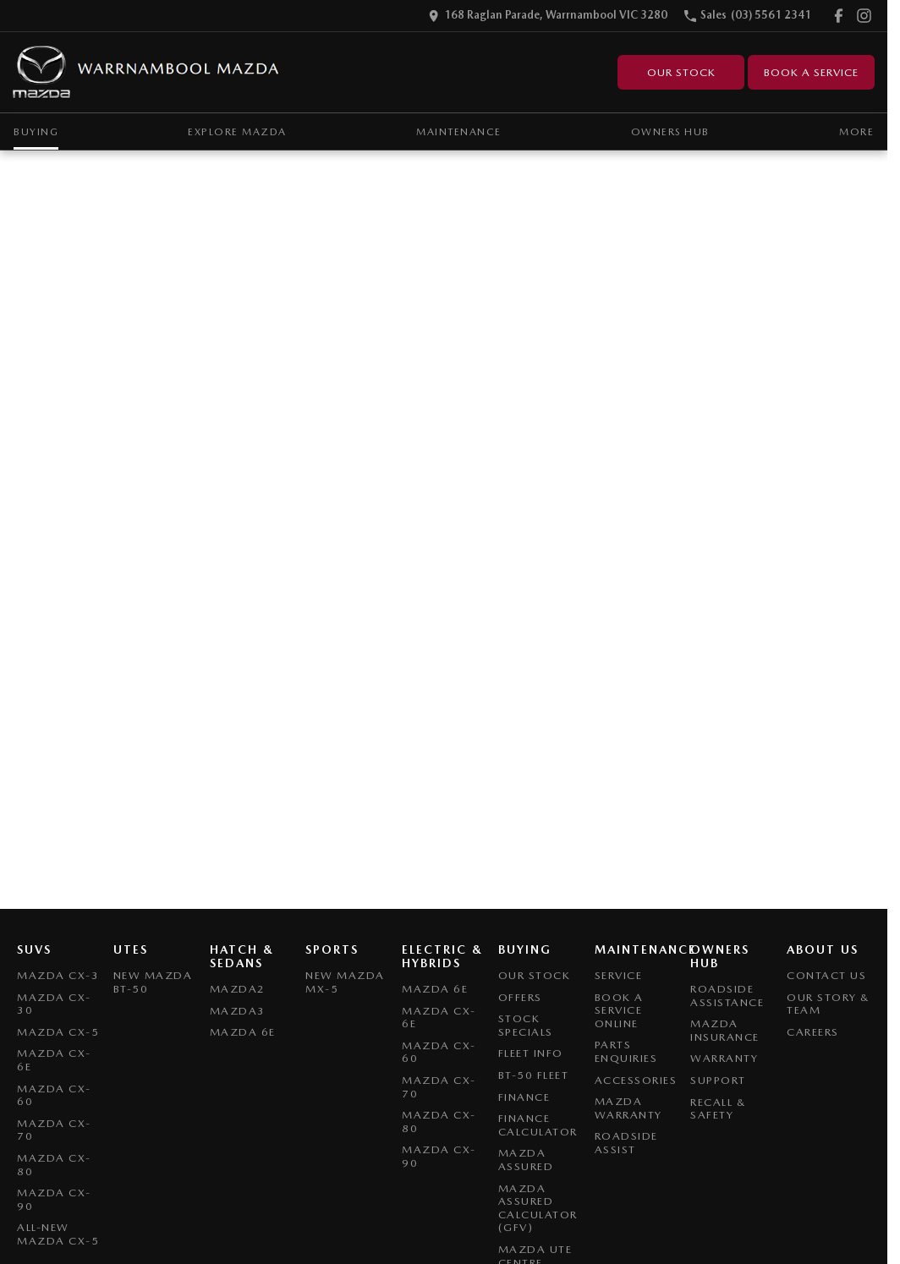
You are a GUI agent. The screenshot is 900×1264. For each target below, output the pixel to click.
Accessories (636, 1080)
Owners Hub (670, 132)
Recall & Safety (718, 1109)
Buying (36, 132)
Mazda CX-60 (54, 1095)
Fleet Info (530, 1053)
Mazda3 (238, 1010)
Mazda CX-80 (54, 1165)
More (856, 132)
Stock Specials (525, 1025)
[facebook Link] (838, 15)
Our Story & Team (828, 1004)
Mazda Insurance (725, 1030)
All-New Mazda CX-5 (58, 1234)
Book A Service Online (619, 1010)
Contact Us (826, 975)
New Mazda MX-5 (345, 982)
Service (619, 975)
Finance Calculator (538, 1125)
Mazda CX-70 (54, 1130)
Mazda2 (238, 988)
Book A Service (811, 72)
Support (718, 1080)
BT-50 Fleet (533, 1075)
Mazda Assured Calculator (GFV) (538, 1208)
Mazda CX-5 (58, 1032)
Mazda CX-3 (58, 975)
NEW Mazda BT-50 (153, 982)
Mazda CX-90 (54, 1199)
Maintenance (459, 132)
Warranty (724, 1058)
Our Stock (681, 72)
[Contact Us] (547, 15)
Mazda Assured (526, 1159)
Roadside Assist (626, 1143)
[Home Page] (146, 72)
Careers (813, 1032)
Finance (524, 1097)
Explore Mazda (237, 132)
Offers (520, 997)
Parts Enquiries (626, 1051)
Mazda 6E (243, 1032)
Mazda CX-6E (54, 1060)
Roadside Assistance (727, 995)
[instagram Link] (864, 15)
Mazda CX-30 (54, 1004)
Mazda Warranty (628, 1108)
